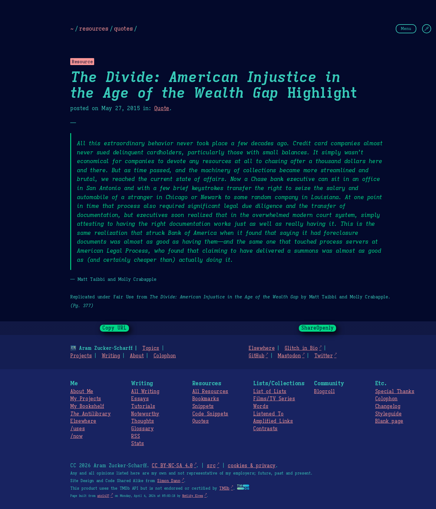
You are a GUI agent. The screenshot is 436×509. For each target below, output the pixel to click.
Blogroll (324, 392)
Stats (137, 444)
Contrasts (265, 429)
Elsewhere (262, 348)
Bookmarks (205, 399)
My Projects (85, 399)
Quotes (200, 421)
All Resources (210, 392)
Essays (140, 399)
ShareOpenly (317, 328)
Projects (81, 356)
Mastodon (289, 356)
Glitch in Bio (301, 348)
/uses (77, 429)
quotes (123, 28)
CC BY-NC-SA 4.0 (172, 466)
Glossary (142, 429)
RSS (135, 436)
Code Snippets (210, 414)
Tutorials (143, 406)
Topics (150, 348)
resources (93, 28)
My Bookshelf (87, 406)
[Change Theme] (426, 28)
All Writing (145, 392)
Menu (406, 28)
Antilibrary (90, 414)
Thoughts (142, 421)
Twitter (323, 356)
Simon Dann (168, 480)
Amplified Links (273, 421)
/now (76, 436)
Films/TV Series (274, 399)
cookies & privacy (252, 466)
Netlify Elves (192, 496)
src (211, 466)
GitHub (256, 356)
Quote (161, 108)
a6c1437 (103, 496)
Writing (111, 356)
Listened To (268, 414)
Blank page (389, 421)
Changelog (388, 406)
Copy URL (114, 328)
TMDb (224, 488)
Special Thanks (395, 392)
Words (260, 406)
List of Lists (269, 392)
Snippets (203, 406)
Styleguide (388, 414)
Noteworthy (145, 414)
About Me (81, 392)
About (137, 356)
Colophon (165, 356)
